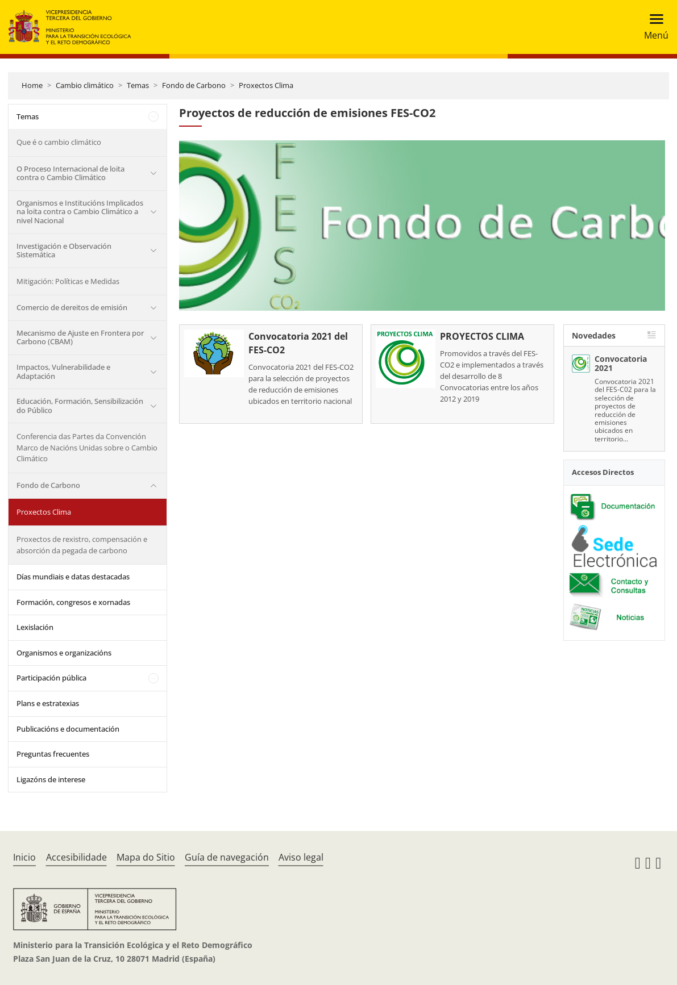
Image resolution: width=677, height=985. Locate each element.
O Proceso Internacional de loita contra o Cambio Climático (70, 173)
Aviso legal (301, 857)
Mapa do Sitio (146, 857)
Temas (138, 85)
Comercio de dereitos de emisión (71, 307)
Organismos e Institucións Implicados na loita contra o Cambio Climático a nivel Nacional (79, 212)
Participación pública (51, 678)
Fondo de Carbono (194, 85)
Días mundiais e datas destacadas (73, 576)
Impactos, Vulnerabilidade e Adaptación (63, 371)
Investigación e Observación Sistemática (63, 250)
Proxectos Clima (266, 85)
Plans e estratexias (47, 703)
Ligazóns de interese (50, 779)
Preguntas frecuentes (52, 754)
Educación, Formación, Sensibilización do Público (79, 405)
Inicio (24, 857)
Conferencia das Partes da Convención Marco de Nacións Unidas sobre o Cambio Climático (86, 447)
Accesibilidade (76, 857)
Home (32, 85)
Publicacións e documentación (67, 729)
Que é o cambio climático (58, 142)
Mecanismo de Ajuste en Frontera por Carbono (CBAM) (80, 337)
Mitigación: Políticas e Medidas (67, 281)
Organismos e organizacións (63, 653)
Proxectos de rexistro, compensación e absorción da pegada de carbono (81, 545)
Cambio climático (85, 85)
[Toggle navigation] (653, 27)
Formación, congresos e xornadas (73, 602)
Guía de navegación (227, 857)
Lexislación (34, 627)
